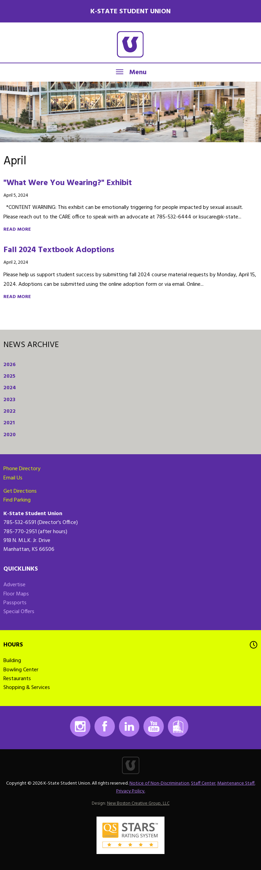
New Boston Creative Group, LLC (138, 803)
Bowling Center (20, 670)
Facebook (104, 726)
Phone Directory (21, 468)
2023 (9, 399)
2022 (9, 411)
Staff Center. (203, 783)
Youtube (153, 726)
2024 (9, 387)
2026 (9, 364)
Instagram (80, 726)
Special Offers (18, 611)
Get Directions (20, 491)
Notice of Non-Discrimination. (159, 783)
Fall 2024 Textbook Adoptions (58, 250)
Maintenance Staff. (236, 783)
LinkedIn (129, 726)
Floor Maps (16, 594)
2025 (9, 376)
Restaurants (17, 678)
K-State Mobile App (178, 726)
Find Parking (17, 500)
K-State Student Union (130, 11)
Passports (15, 602)
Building (12, 660)
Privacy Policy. (130, 791)
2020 (9, 434)
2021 (9, 422)
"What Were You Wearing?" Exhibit (67, 183)
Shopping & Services (26, 687)
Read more (17, 229)
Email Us (12, 478)
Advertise (14, 584)
